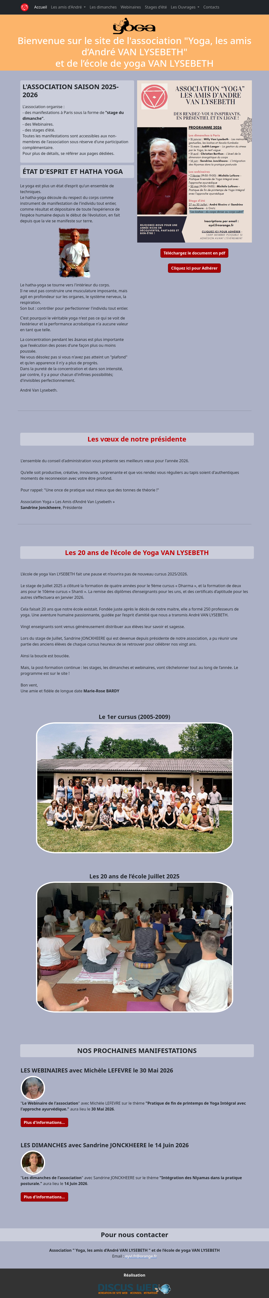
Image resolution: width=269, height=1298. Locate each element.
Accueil (40, 7)
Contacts (211, 7)
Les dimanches (103, 7)
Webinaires (131, 7)
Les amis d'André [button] (67, 7)
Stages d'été (156, 7)
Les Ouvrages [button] (184, 7)
